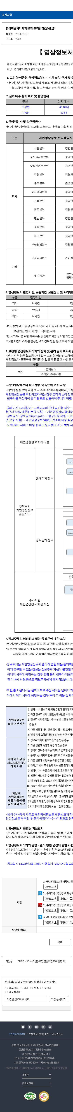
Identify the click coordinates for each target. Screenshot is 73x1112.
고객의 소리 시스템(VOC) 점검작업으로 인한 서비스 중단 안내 (43, 961)
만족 (26, 988)
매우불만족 (14, 991)
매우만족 (13, 988)
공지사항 (7, 15)
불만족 (47, 988)
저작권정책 (57, 1033)
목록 (60, 942)
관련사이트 (27, 1083)
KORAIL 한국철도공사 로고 (16, 5)
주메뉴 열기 (69, 5)
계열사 (25, 1074)
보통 (36, 988)
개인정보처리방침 (16, 1033)
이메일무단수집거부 (38, 1033)
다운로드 (49, 886)
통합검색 (62, 5)
